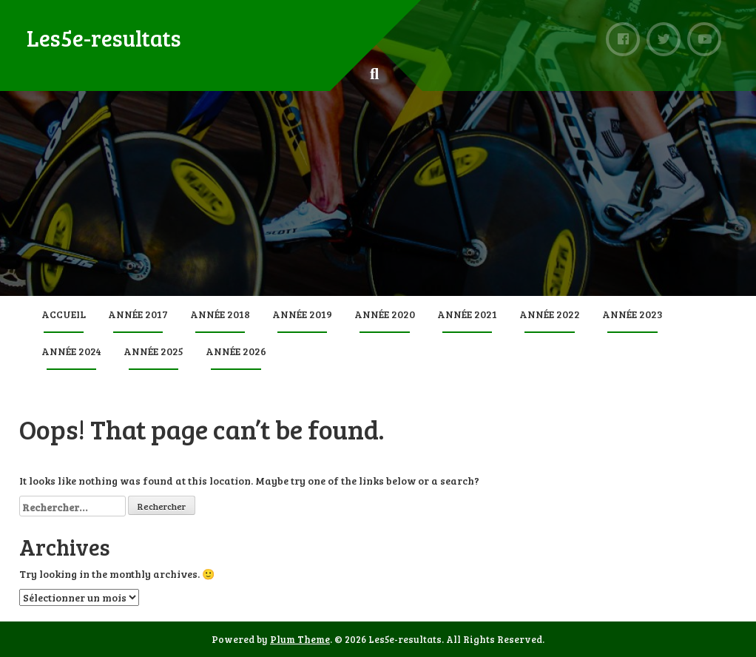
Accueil (63, 314)
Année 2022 (549, 314)
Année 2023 (632, 314)
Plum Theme (300, 639)
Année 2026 (236, 351)
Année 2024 (71, 351)
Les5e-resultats (104, 38)
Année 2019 (302, 314)
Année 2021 (467, 314)
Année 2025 (153, 351)
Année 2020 (384, 314)
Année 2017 (138, 314)
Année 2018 (220, 314)
